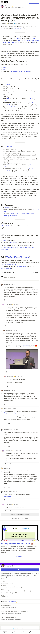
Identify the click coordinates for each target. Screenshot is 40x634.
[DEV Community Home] (6, 2)
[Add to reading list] (22, 631)
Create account (34, 2)
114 (6, 167)
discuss (3, 24)
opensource (25, 24)
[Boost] (30, 631)
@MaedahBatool (21, 266)
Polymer (23, 71)
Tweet (4, 240)
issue (6, 53)
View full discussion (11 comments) (20, 514)
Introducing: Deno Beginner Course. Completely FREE (20, 612)
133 (8, 99)
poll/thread (32, 38)
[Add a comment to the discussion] (21, 278)
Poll (5, 212)
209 (6, 101)
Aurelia (28, 71)
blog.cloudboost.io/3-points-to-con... (13, 413)
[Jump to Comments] (13, 631)
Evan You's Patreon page (15, 107)
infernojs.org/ (7, 496)
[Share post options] (36, 631)
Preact (4, 69)
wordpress (17, 24)
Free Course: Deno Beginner (20, 618)
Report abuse (25, 518)
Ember (18, 71)
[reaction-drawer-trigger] (5, 631)
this (33, 42)
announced (17, 29)
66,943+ (29, 99)
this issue (13, 242)
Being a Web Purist (20, 606)
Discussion (36, 210)
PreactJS (9, 146)
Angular (13, 71)
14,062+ (29, 165)
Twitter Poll (18, 38)
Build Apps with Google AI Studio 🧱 (17, 544)
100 (8, 165)
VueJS (4, 67)
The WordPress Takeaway (17, 257)
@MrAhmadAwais (6, 268)
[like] (5, 300)
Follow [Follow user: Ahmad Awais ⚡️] (20, 570)
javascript (10, 24)
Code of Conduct (16, 518)
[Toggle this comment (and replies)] (2, 287)
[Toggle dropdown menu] (38, 284)
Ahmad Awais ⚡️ (9, 6)
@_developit (26, 345)
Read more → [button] (19, 556)
